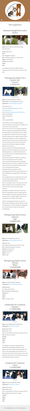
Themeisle (23, 408)
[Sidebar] (1, 19)
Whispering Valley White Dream (17, 112)
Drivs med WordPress (8, 408)
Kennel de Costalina (14, 326)
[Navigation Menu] (28, 19)
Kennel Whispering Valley (15, 103)
